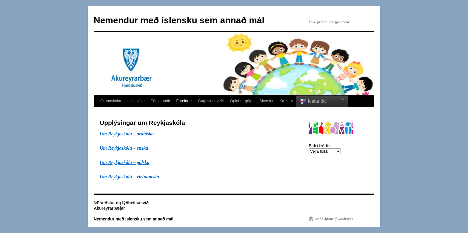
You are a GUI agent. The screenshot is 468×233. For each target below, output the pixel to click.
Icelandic (313, 101)
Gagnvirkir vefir (211, 101)
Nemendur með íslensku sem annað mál (179, 20)
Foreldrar (184, 101)
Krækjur (286, 101)
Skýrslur (266, 101)
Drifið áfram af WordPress (334, 219)
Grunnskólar (110, 101)
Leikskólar (136, 101)
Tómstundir (160, 101)
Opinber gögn (242, 101)
